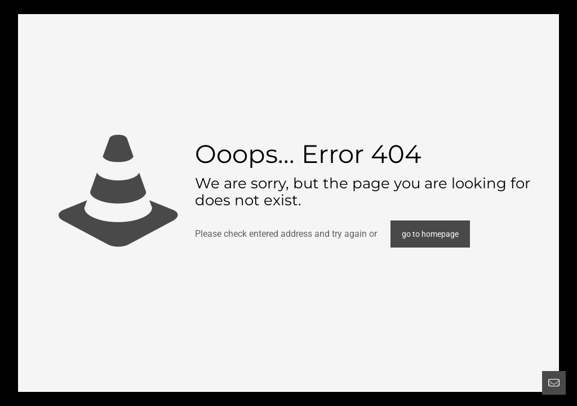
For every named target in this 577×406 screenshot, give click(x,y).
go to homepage (430, 234)
